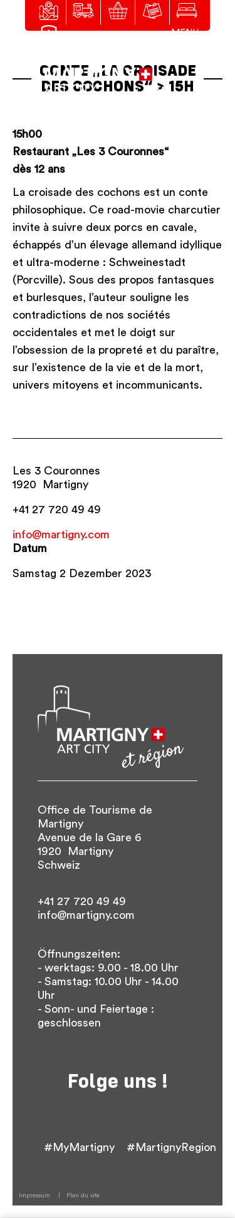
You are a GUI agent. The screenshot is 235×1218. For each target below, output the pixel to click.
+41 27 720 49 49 (57, 509)
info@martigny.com (61, 534)
